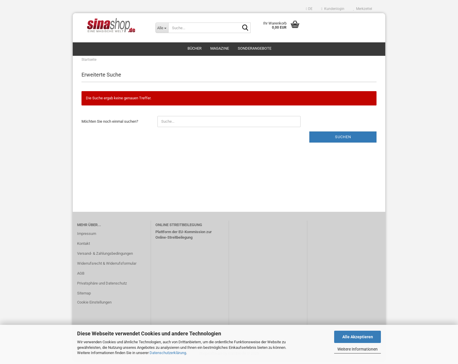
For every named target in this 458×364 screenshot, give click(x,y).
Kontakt (83, 246)
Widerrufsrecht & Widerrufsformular (106, 266)
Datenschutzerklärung (168, 353)
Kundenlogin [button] (332, 9)
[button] (309, 8)
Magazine (219, 48)
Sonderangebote (254, 48)
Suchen (343, 140)
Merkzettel (362, 9)
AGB (80, 276)
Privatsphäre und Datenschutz (102, 286)
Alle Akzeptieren (357, 336)
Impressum (86, 236)
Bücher (195, 48)
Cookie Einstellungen (94, 305)
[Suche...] (161, 27)
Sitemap (84, 296)
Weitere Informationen (357, 349)
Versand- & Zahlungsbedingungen (105, 256)
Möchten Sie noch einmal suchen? (109, 124)
